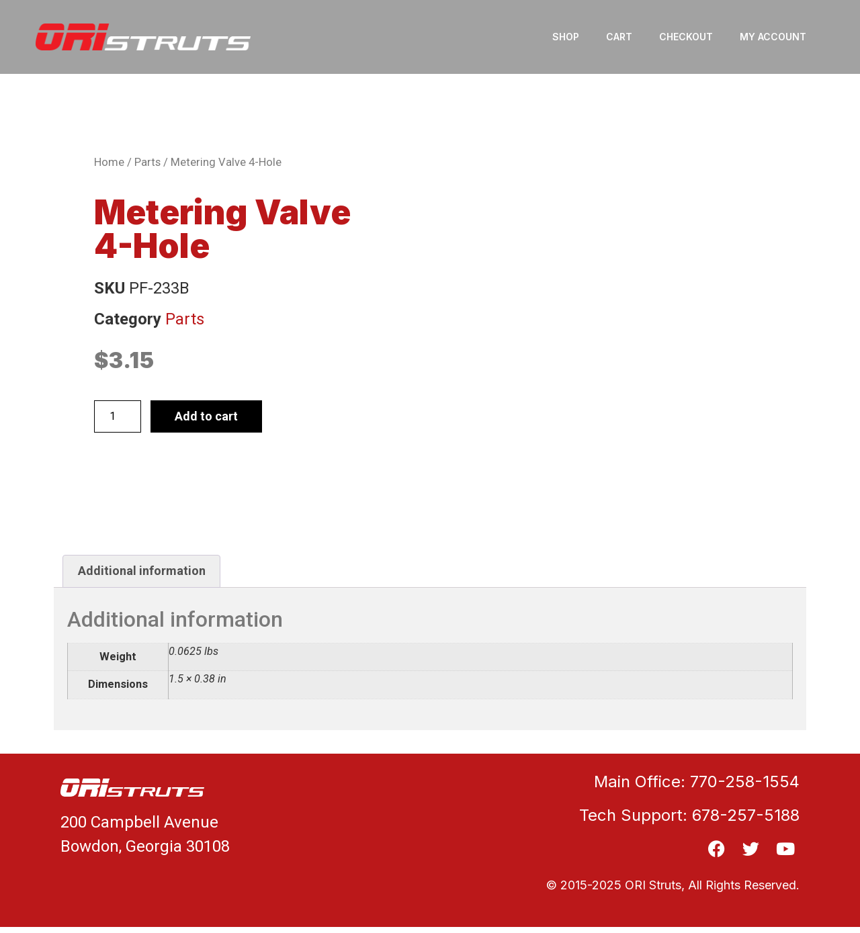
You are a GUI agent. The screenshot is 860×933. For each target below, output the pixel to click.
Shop (565, 36)
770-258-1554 (745, 781)
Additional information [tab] (142, 571)
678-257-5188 (746, 815)
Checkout (686, 36)
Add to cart (206, 416)
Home (109, 162)
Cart (619, 36)
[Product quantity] (117, 416)
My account (773, 36)
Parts (147, 162)
